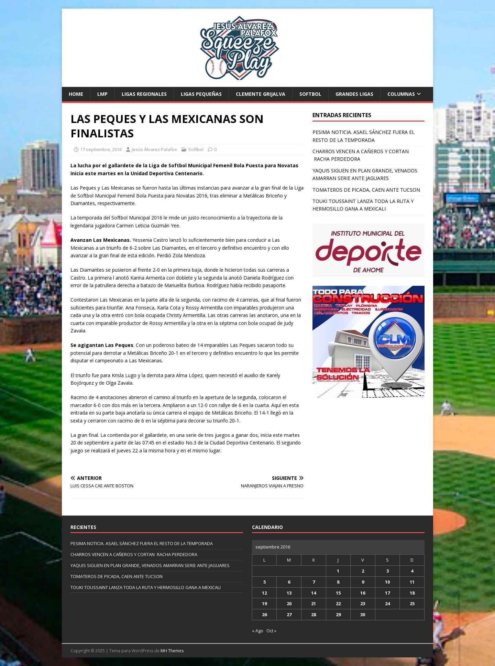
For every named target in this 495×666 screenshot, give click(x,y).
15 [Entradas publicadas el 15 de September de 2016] (338, 593)
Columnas (401, 94)
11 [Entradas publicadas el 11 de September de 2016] (412, 582)
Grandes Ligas (354, 94)
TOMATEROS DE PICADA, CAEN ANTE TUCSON (366, 190)
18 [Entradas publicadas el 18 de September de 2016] (412, 593)
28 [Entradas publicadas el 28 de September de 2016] (313, 614)
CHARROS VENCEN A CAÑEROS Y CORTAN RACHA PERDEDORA (133, 554)
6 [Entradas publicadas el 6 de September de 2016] (289, 582)
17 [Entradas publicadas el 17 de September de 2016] (387, 593)
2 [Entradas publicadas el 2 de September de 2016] (363, 571)
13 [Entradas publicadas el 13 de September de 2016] (289, 593)
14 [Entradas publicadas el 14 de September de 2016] (313, 593)
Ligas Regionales (144, 94)
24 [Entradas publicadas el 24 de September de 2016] (387, 603)
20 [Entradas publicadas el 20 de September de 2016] (289, 603)
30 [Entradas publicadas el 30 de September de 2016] (362, 614)
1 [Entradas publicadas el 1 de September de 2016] (338, 571)
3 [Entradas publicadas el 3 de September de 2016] (387, 571)
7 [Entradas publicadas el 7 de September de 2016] (313, 582)
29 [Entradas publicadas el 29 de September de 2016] (338, 614)
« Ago (257, 631)
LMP (102, 94)
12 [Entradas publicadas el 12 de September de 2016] (264, 593)
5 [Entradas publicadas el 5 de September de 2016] (264, 582)
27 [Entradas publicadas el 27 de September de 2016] (289, 614)
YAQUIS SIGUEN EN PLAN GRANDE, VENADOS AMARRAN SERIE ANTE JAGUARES (150, 565)
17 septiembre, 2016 (101, 149)
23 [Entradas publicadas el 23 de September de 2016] (362, 603)
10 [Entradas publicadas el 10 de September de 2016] (387, 582)
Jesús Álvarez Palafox (154, 149)
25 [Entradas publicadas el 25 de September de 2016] (412, 603)
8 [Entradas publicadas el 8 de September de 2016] (338, 582)
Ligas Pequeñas (201, 94)
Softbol (310, 94)
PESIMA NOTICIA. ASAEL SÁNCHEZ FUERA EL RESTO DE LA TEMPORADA (141, 543)
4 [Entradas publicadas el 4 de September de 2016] (412, 571)
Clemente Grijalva (260, 94)
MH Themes (172, 651)
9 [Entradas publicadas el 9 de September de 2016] (363, 582)
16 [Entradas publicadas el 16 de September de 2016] (362, 593)
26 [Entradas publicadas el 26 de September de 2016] (264, 614)
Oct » (271, 631)
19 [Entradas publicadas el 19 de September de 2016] (264, 603)
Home (76, 94)
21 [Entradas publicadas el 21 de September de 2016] (313, 603)
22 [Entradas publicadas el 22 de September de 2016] (338, 603)
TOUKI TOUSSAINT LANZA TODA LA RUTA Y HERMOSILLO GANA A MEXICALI (145, 587)
